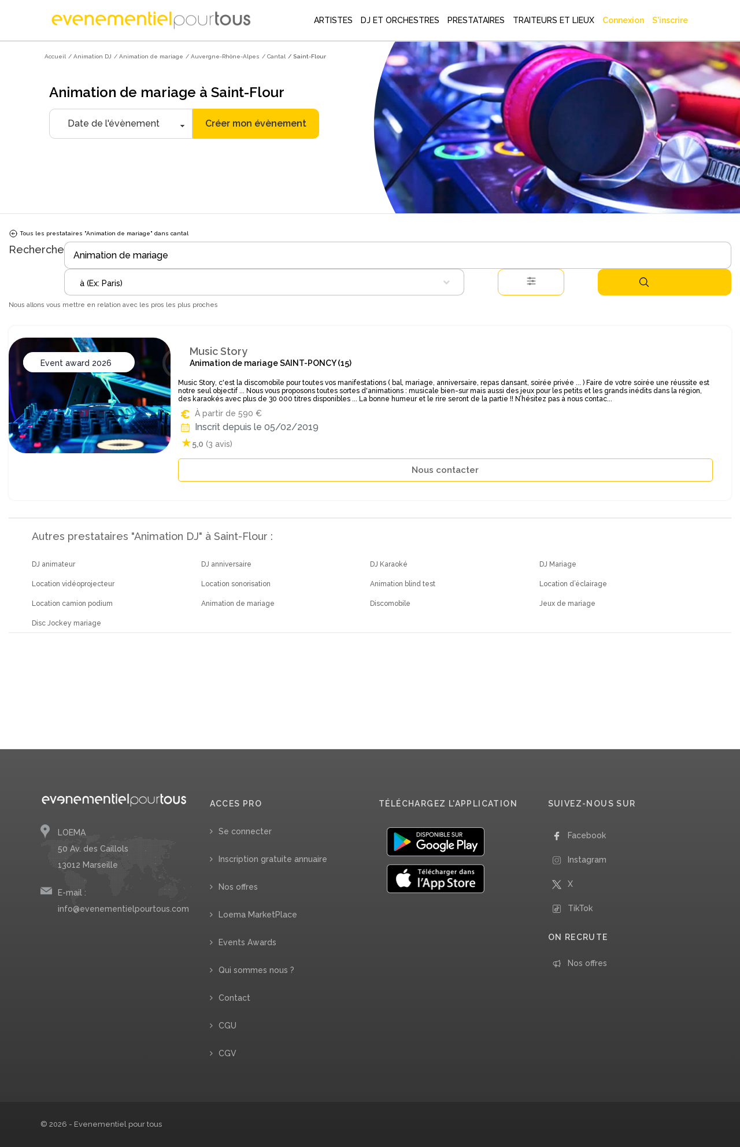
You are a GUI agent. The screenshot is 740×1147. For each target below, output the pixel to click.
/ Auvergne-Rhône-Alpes (223, 56)
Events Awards (247, 942)
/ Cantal (274, 56)
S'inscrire (670, 20)
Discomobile (390, 604)
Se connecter (245, 831)
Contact (234, 997)
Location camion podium (72, 604)
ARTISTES (333, 20)
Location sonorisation (236, 584)
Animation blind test (402, 584)
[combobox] (264, 282)
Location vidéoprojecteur (73, 584)
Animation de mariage (238, 604)
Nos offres (238, 886)
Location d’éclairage (573, 584)
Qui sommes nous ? (256, 970)
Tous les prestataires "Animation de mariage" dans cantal (98, 233)
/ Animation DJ (90, 56)
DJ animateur (53, 564)
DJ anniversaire (226, 564)
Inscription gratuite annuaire (273, 859)
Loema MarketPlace (258, 914)
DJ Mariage (557, 564)
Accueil (55, 56)
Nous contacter (445, 470)
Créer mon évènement (255, 123)
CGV (227, 1053)
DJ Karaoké (389, 564)
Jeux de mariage (567, 604)
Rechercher (644, 282)
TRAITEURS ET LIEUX (553, 20)
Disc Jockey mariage (66, 623)
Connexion (623, 20)
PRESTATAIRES (476, 20)
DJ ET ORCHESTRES (400, 20)
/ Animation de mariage (148, 56)
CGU (227, 1025)
